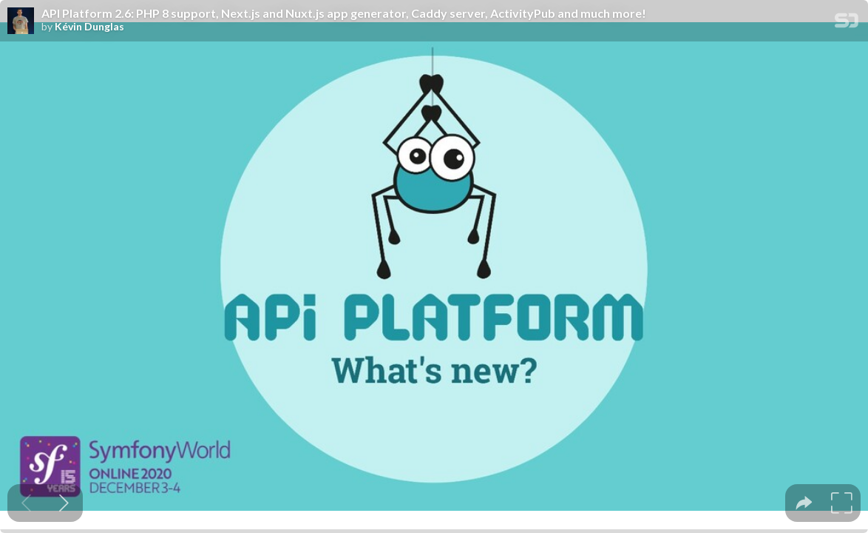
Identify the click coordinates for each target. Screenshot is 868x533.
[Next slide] (64, 503)
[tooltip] (804, 503)
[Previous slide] (26, 503)
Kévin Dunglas (89, 26)
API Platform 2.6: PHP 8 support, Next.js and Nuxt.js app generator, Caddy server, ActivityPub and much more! (343, 13)
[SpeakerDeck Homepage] (846, 23)
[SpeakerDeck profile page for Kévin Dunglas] (20, 21)
